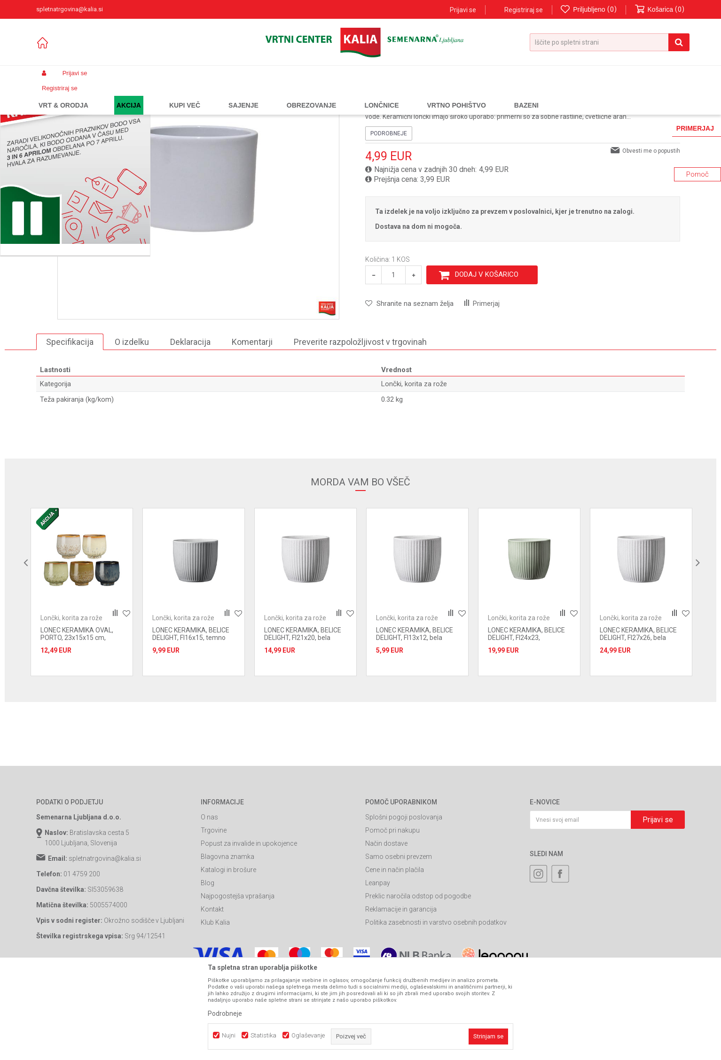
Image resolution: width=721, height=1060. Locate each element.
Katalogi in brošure (228, 955)
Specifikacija (70, 426)
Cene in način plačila (394, 955)
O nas (209, 902)
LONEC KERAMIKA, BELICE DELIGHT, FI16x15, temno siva (190, 722)
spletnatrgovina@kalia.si (105, 943)
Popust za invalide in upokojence (249, 928)
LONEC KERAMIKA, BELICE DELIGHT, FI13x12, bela (414, 718)
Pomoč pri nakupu (392, 915)
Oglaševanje (308, 1035)
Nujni (228, 1035)
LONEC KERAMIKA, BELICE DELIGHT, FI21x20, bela (302, 718)
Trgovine (214, 915)
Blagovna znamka (227, 941)
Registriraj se (523, 10)
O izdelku (132, 426)
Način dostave (386, 928)
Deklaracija (190, 426)
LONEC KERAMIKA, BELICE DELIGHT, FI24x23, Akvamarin (526, 722)
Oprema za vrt (209, 95)
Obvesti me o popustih (651, 235)
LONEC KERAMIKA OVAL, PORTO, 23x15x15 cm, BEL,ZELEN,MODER (76, 722)
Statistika (263, 1035)
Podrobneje (388, 218)
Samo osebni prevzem (398, 941)
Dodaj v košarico (486, 359)
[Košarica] (660, 9)
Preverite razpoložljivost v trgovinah (360, 426)
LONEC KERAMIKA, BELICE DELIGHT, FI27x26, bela (638, 718)
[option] (82, 677)
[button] (610, 42)
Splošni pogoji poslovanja (403, 902)
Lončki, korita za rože (262, 95)
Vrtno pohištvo (165, 95)
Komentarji (252, 426)
